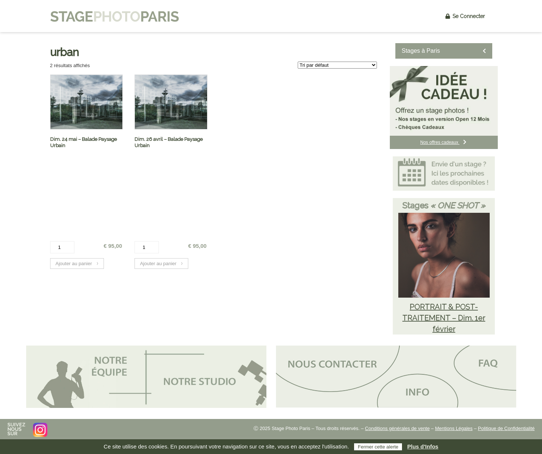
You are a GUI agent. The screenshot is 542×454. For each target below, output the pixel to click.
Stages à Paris (444, 51)
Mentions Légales (454, 428)
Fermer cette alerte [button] (378, 447)
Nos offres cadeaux (443, 142)
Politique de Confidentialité (506, 428)
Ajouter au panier (74, 263)
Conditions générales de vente (397, 428)
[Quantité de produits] (62, 247)
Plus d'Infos (422, 446)
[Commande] (337, 65)
